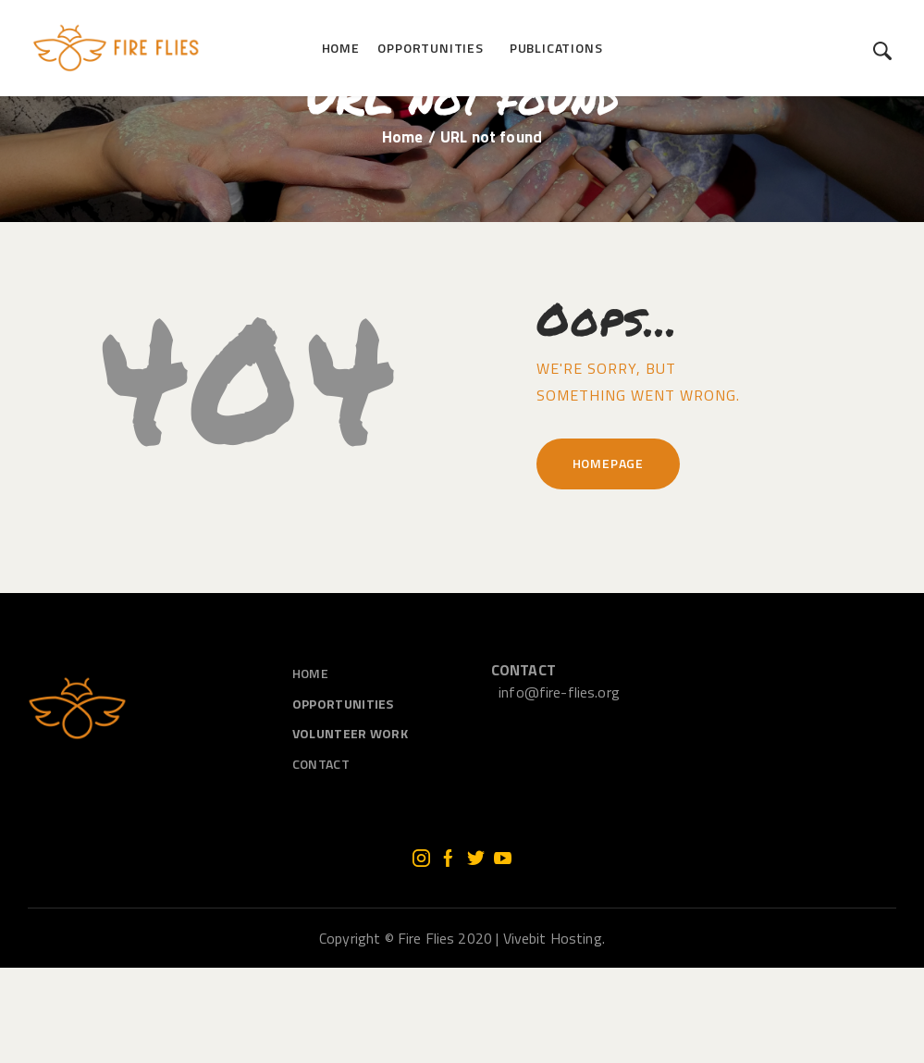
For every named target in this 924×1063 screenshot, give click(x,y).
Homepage (608, 559)
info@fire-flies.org (559, 788)
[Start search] (882, 51)
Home (403, 232)
